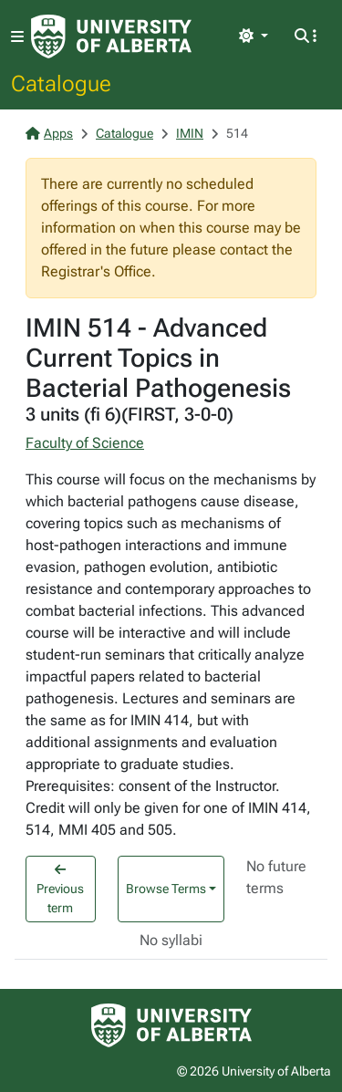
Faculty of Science (85, 443)
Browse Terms (166, 888)
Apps (49, 133)
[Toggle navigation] (17, 37)
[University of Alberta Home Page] (111, 36)
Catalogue (61, 83)
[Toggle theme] (253, 36)
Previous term (60, 889)
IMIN (189, 133)
